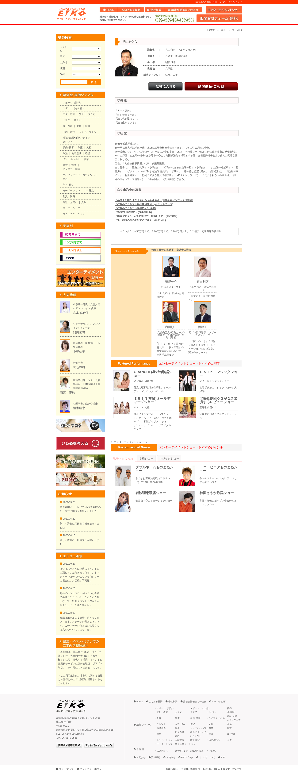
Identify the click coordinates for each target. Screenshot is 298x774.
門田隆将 (79, 332)
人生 (83, 202)
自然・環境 (69, 131)
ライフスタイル (87, 131)
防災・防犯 (69, 196)
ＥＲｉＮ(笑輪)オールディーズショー (152, 400)
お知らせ (170, 757)
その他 (212, 750)
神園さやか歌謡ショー (217, 493)
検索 (94, 82)
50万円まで (162, 750)
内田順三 (171, 327)
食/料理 (231, 712)
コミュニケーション (74, 214)
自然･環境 (195, 718)
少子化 (91, 114)
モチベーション (71, 190)
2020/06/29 (67, 518)
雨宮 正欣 (67, 392)
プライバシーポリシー (91, 769)
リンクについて (207, 757)
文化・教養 (69, 114)
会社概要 (173, 701)
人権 (88, 147)
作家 (80, 147)
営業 (73, 165)
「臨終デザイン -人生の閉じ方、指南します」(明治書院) (146, 216)
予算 (62, 56)
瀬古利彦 (203, 281)
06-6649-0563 (174, 18)
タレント (68, 141)
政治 (65, 153)
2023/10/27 (67, 563)
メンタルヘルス (71, 159)
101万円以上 (196, 750)
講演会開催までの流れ (194, 701)
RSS (223, 757)
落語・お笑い (70, 202)
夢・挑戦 (68, 184)
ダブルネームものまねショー (154, 469)
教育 (81, 114)
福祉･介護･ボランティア (76, 137)
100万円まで (181, 750)
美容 (65, 178)
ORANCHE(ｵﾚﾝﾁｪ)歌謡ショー (153, 373)
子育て (66, 120)
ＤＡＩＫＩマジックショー (218, 373)
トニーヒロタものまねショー (218, 469)
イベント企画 (219, 701)
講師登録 (155, 757)
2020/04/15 (67, 535)
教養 (229, 708)
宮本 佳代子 (81, 313)
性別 (62, 68)
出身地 (63, 62)
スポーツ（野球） (72, 102)
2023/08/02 (67, 612)
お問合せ (141, 757)
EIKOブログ (187, 757)
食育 (78, 126)
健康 (87, 126)
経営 (65, 165)
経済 (87, 153)
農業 (86, 159)
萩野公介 (171, 281)
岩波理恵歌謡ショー (151, 493)
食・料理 (68, 126)
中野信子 (79, 351)
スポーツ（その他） (74, 108)
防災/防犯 (195, 740)
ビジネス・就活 (71, 169)
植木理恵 (79, 408)
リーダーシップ (71, 208)
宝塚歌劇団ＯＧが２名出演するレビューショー (218, 400)
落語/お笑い (215, 740)
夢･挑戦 (231, 734)
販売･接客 (68, 147)
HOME (211, 30)
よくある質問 (155, 701)
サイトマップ (66, 769)
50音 (62, 74)
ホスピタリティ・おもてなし (79, 174)
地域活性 (76, 153)
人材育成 (89, 190)
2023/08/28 (67, 588)
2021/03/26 (67, 502)
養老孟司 (79, 367)
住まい (77, 120)
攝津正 (202, 327)
